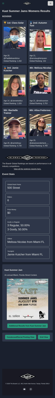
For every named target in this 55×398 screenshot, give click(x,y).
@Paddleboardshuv (12, 58)
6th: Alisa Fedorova (40, 110)
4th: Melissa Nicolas (40, 68)
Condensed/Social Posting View (20, 337)
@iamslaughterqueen (38, 58)
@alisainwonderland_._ (39, 143)
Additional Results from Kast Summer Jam (27, 326)
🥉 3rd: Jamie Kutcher (11, 69)
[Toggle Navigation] (3, 3)
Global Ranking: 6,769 (39, 146)
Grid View (44, 337)
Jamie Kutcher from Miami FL (25, 254)
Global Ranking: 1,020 (13, 103)
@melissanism (42, 101)
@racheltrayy (15, 143)
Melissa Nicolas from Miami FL (25, 241)
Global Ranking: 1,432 (13, 61)
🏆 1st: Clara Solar (14, 23)
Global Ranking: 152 (38, 61)
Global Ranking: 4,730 (13, 146)
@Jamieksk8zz (16, 101)
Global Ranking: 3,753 (39, 103)
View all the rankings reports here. (27, 169)
